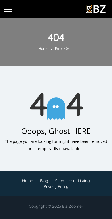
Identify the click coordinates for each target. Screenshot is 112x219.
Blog (44, 180)
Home (43, 48)
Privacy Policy (56, 186)
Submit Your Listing (72, 180)
